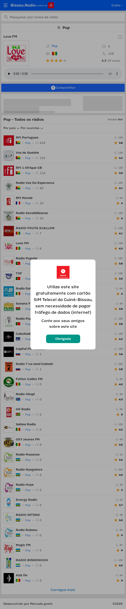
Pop (55, 46)
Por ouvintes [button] (30, 128)
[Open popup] (121, 5)
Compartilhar (63, 88)
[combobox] (63, 17)
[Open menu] (5, 5)
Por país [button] (9, 128)
